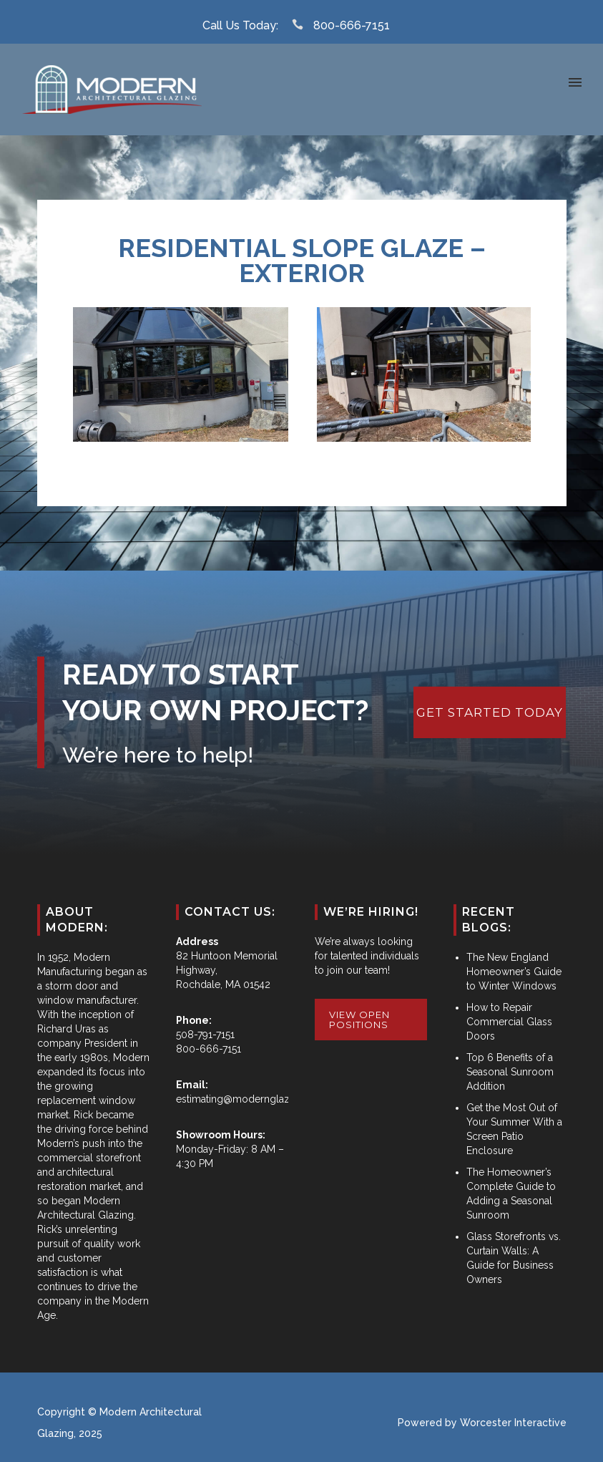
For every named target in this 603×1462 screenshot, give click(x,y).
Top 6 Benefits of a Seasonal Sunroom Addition (510, 1072)
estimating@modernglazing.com (252, 1099)
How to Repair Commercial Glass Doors (509, 1022)
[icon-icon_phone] (301, 25)
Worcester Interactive (513, 1422)
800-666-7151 (351, 25)
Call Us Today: (240, 25)
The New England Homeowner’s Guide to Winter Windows (514, 972)
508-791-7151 (205, 1034)
